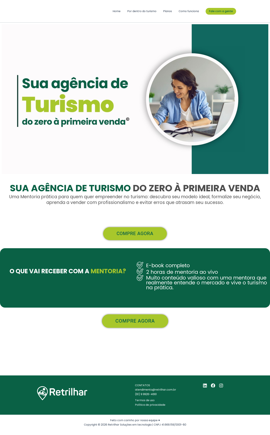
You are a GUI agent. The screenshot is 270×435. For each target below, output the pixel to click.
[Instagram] (221, 385)
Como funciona (189, 11)
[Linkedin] (205, 385)
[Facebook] (213, 385)
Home (121, 11)
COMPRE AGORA (128, 235)
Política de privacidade (150, 405)
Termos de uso (145, 400)
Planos (169, 11)
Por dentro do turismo (145, 11)
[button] (221, 11)
